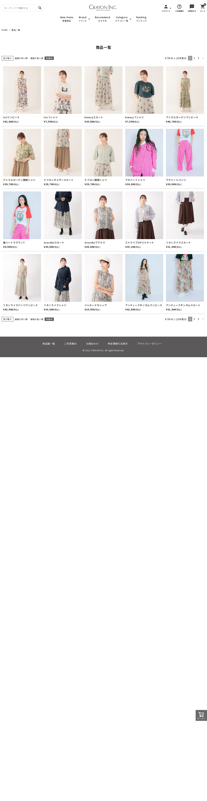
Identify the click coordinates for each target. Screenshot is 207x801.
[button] (203, 58)
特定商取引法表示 (118, 343)
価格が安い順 (21, 58)
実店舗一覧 (48, 343)
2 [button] (194, 58)
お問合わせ (92, 343)
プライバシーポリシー (149, 343)
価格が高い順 (36, 58)
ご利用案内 (70, 343)
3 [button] (198, 58)
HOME (5, 29)
